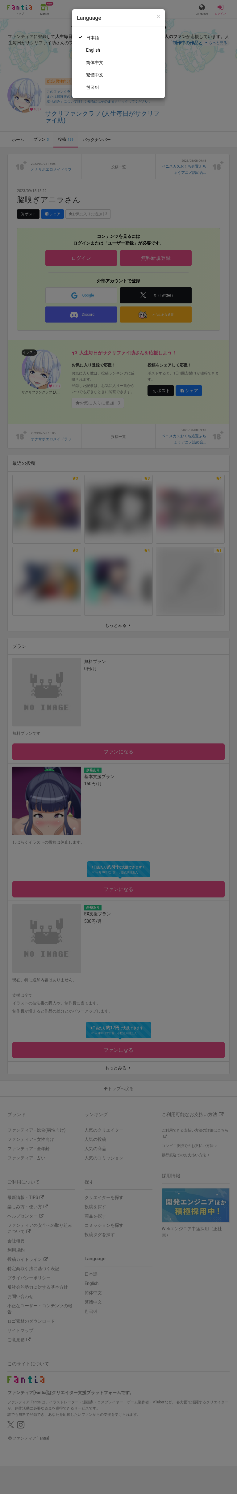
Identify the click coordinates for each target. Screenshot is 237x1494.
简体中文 (94, 62)
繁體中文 (94, 74)
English (93, 50)
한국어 (92, 87)
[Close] (158, 16)
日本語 (92, 37)
